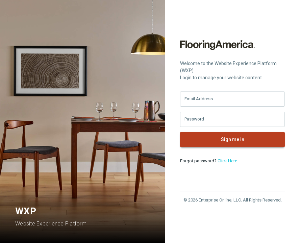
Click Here (227, 160)
